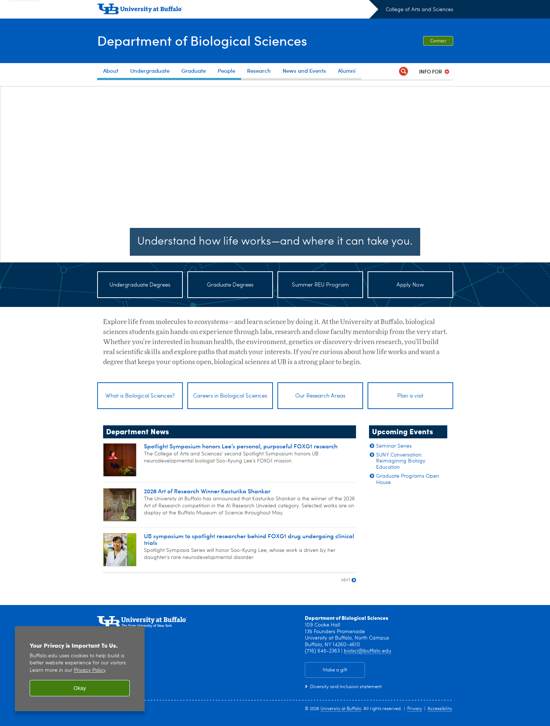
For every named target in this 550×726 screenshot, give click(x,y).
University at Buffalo (340, 711)
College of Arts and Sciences (419, 9)
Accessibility (440, 711)
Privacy (414, 711)
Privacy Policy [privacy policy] (89, 670)
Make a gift (335, 672)
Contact (438, 41)
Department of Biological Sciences (202, 40)
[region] (80, 668)
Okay (79, 688)
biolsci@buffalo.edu (367, 653)
